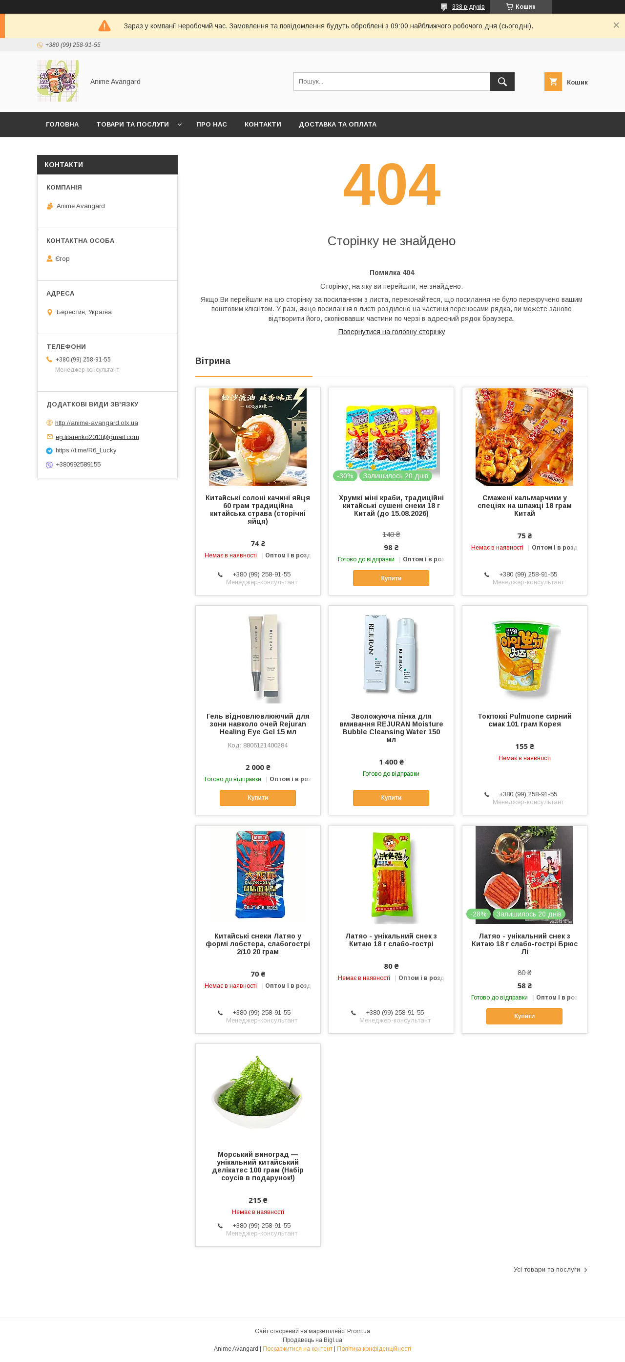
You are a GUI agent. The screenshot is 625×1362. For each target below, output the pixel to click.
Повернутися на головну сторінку (391, 332)
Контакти (263, 124)
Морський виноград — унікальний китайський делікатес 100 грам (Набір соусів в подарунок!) (258, 1166)
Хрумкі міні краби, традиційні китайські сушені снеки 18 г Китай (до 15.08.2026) (391, 505)
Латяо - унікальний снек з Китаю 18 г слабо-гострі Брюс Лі (525, 944)
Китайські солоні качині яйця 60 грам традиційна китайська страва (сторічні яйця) (258, 509)
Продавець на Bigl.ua (312, 1340)
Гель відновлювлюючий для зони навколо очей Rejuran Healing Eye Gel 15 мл (258, 724)
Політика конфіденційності (374, 1348)
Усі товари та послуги (547, 1269)
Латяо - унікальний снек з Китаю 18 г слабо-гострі (391, 940)
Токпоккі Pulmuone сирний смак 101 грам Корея (525, 720)
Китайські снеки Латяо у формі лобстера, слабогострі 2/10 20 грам (258, 944)
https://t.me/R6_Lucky (86, 450)
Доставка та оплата (337, 124)
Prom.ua (358, 1331)
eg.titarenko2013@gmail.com (97, 436)
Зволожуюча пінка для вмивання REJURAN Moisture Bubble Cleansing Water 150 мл (391, 728)
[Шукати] (502, 81)
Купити (391, 578)
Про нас (211, 124)
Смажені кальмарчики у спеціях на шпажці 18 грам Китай (525, 505)
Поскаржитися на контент (298, 1348)
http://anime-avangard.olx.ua (96, 422)
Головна (62, 124)
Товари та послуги (132, 124)
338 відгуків (468, 6)
